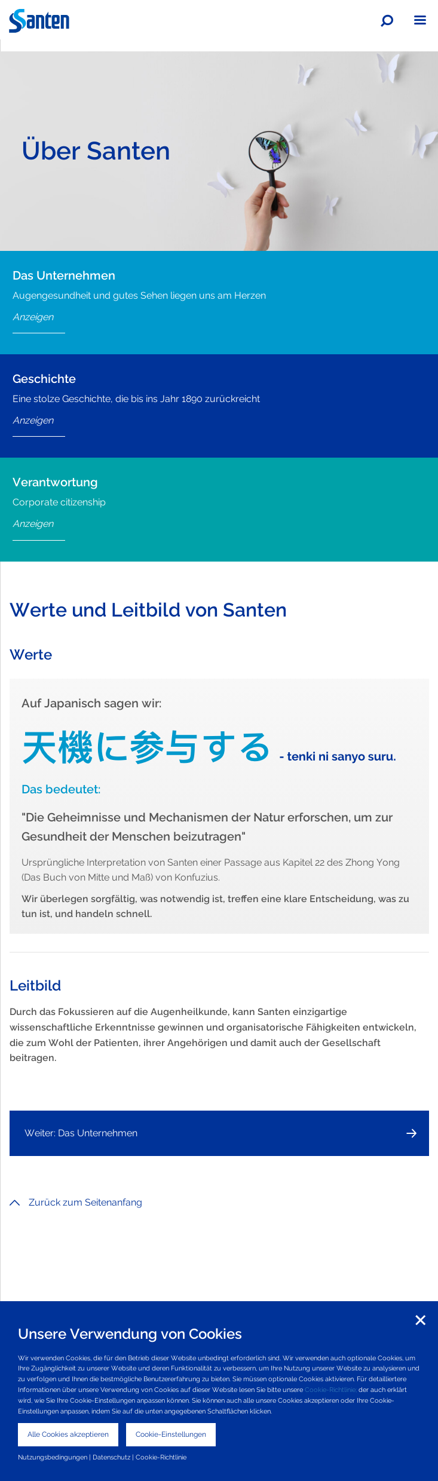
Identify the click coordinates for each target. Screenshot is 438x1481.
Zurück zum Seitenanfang (76, 1202)
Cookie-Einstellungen (171, 1434)
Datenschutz (111, 1457)
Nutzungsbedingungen (52, 1457)
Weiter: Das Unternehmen (80, 1133)
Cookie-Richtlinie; (331, 1389)
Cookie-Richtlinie (161, 1457)
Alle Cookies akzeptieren (68, 1434)
